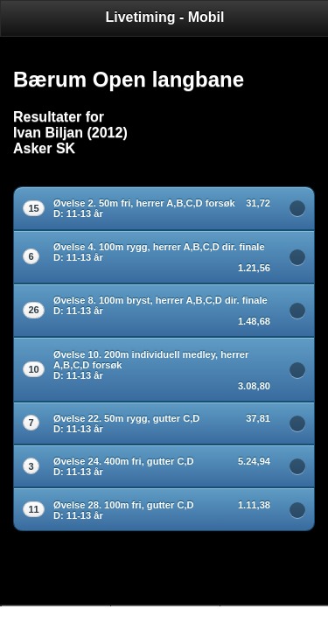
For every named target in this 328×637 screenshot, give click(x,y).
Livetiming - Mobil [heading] (165, 17)
